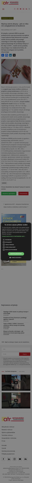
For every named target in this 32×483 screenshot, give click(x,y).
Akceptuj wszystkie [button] (16, 253)
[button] (16, 236)
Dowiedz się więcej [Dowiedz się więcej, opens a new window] (6, 234)
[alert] (16, 241)
